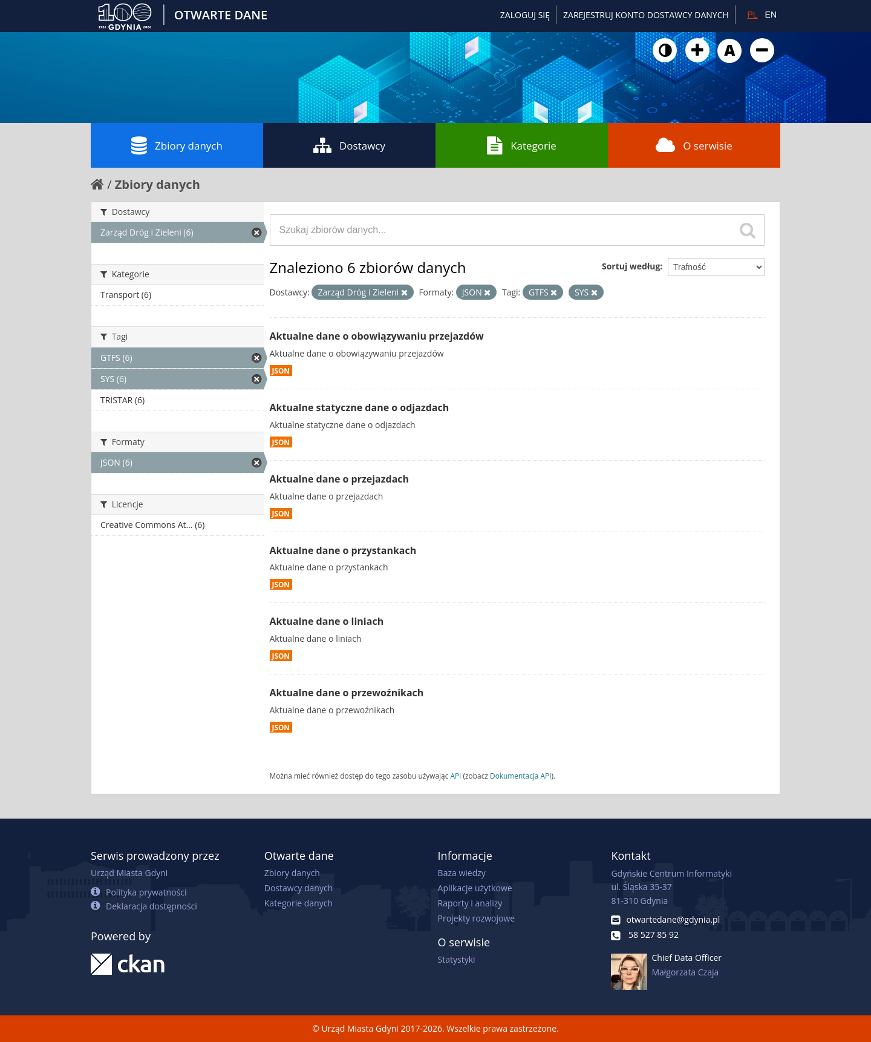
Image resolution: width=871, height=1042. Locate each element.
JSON (281, 370)
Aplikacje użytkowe (475, 888)
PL (752, 14)
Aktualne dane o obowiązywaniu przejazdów (377, 336)
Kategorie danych (298, 903)
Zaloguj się (525, 15)
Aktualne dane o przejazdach (339, 479)
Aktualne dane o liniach (327, 621)
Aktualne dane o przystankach (343, 550)
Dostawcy (349, 145)
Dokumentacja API (521, 775)
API (455, 775)
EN (771, 14)
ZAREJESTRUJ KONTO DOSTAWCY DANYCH (646, 15)
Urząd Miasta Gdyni (129, 873)
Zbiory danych (177, 145)
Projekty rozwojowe (476, 918)
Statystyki (456, 959)
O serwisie (694, 145)
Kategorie (521, 145)
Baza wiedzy (462, 873)
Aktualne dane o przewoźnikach (347, 692)
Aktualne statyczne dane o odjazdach (359, 407)
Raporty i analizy (470, 903)
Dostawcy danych (298, 888)
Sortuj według (631, 266)
